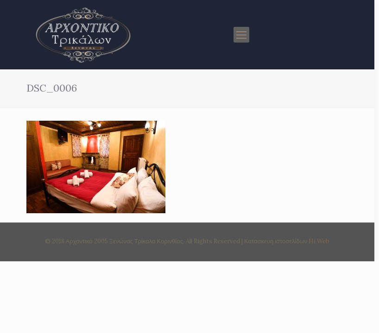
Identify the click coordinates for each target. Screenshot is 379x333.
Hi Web (319, 241)
